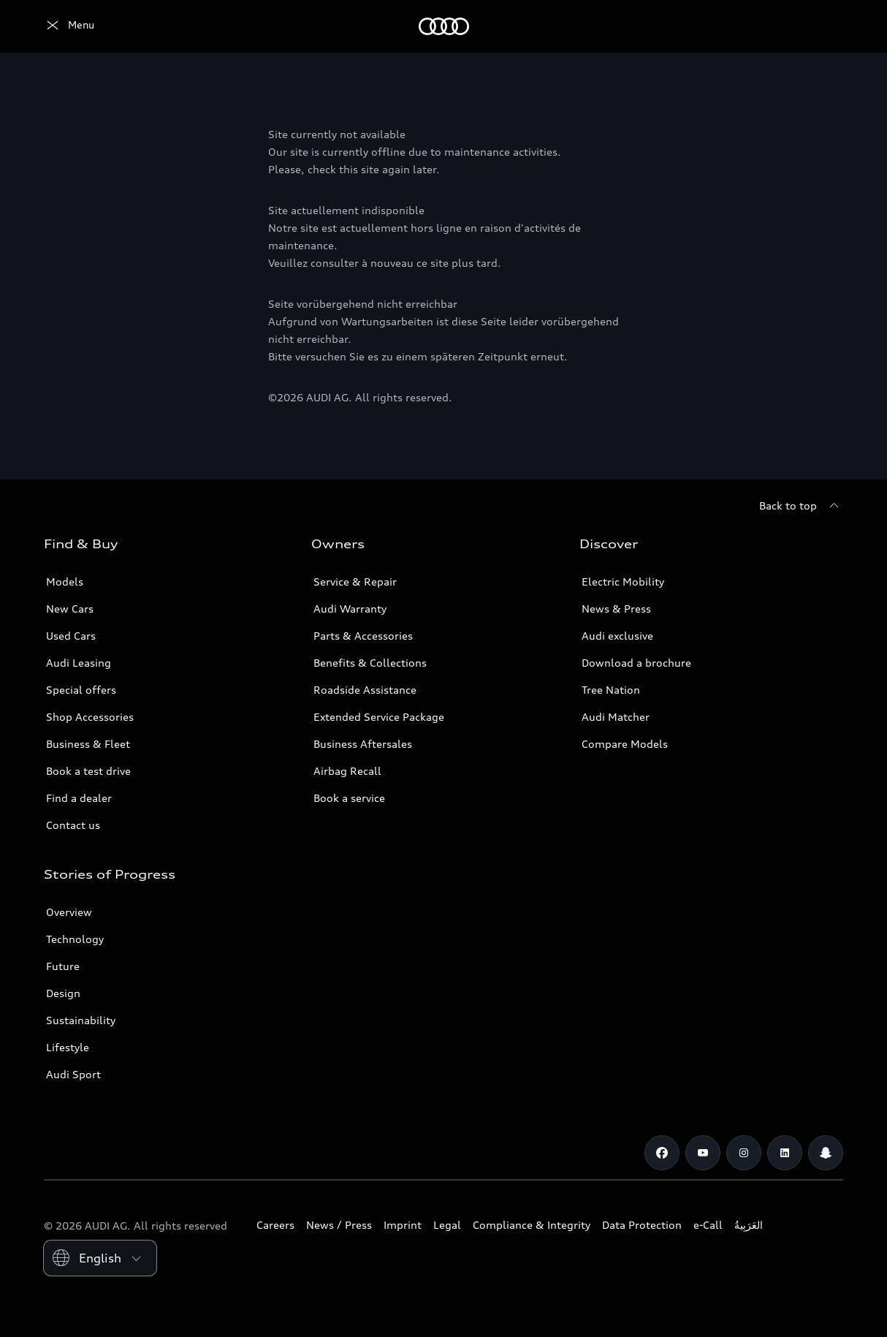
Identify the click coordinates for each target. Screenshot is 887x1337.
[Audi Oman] (69, 26)
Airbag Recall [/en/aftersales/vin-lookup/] (347, 771)
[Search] (825, 26)
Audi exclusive (617, 635)
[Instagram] (743, 1152)
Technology (75, 939)
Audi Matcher (616, 717)
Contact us (73, 825)
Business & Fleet (88, 744)
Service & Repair (355, 581)
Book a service (349, 798)
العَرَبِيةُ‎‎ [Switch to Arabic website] (748, 1225)
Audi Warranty (350, 608)
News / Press (339, 1225)
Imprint (403, 1225)
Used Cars (71, 635)
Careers (275, 1225)
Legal (447, 1225)
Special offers (81, 689)
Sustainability (80, 1020)
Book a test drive (88, 771)
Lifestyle (67, 1047)
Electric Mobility (623, 581)
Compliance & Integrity (531, 1225)
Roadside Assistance (364, 689)
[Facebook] (661, 1152)
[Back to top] (801, 506)
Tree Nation (611, 689)
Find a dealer (79, 798)
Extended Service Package (378, 717)
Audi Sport (73, 1074)
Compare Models (625, 744)
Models (64, 581)
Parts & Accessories (363, 635)
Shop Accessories (90, 717)
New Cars (70, 608)
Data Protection (642, 1225)
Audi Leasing (78, 662)
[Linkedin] (784, 1152)
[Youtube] (702, 1152)
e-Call (708, 1225)
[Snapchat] (825, 1152)
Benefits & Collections (370, 662)
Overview (69, 912)
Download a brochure (636, 662)
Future (63, 966)
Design (63, 993)
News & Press (616, 608)
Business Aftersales (362, 744)
